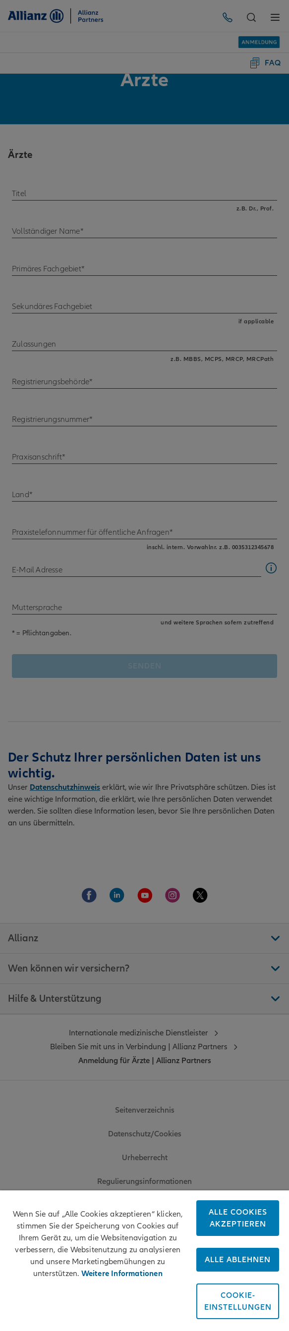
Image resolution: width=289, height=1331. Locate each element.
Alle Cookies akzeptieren (238, 1218)
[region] (144, 1260)
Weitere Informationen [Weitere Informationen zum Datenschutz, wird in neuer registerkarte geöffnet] (122, 1274)
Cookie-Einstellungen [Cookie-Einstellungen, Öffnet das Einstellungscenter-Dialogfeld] (238, 1301)
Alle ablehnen (238, 1260)
